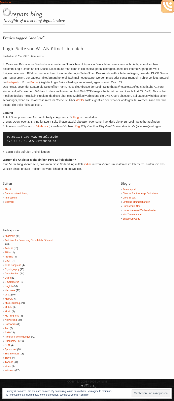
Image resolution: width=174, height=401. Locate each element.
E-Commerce (12, 282)
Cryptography (12, 269)
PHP (7, 332)
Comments (37, 56)
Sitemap (9, 201)
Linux (8, 294)
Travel (8, 357)
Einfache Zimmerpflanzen (136, 201)
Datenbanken (12, 273)
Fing (76, 117)
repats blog (26, 14)
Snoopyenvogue (131, 218)
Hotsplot (12, 82)
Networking (11, 320)
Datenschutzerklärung (16, 193)
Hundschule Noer (132, 206)
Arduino (9, 256)
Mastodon (6, 2)
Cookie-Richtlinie (79, 394)
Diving (8, 277)
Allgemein (10, 236)
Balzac (34, 82)
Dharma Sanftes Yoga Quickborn (140, 193)
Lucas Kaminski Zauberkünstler (139, 210)
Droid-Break (129, 197)
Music (8, 311)
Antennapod (129, 189)
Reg (77, 126)
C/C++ (8, 261)
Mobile (8, 307)
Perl (7, 328)
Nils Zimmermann (132, 214)
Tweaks (9, 362)
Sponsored (10, 349)
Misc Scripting (12, 303)
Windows (10, 370)
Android (9, 248)
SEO (7, 345)
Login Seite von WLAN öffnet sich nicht (44, 48)
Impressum (11, 197)
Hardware (10, 290)
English (9, 286)
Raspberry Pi (12, 341)
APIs (7, 252)
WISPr (80, 100)
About (8, 189)
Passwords (11, 324)
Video (8, 366)
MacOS (9, 298)
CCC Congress (13, 265)
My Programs (12, 315)
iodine (88, 164)
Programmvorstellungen (17, 336)
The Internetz (12, 353)
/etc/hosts (42, 126)
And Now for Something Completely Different (29, 240)
